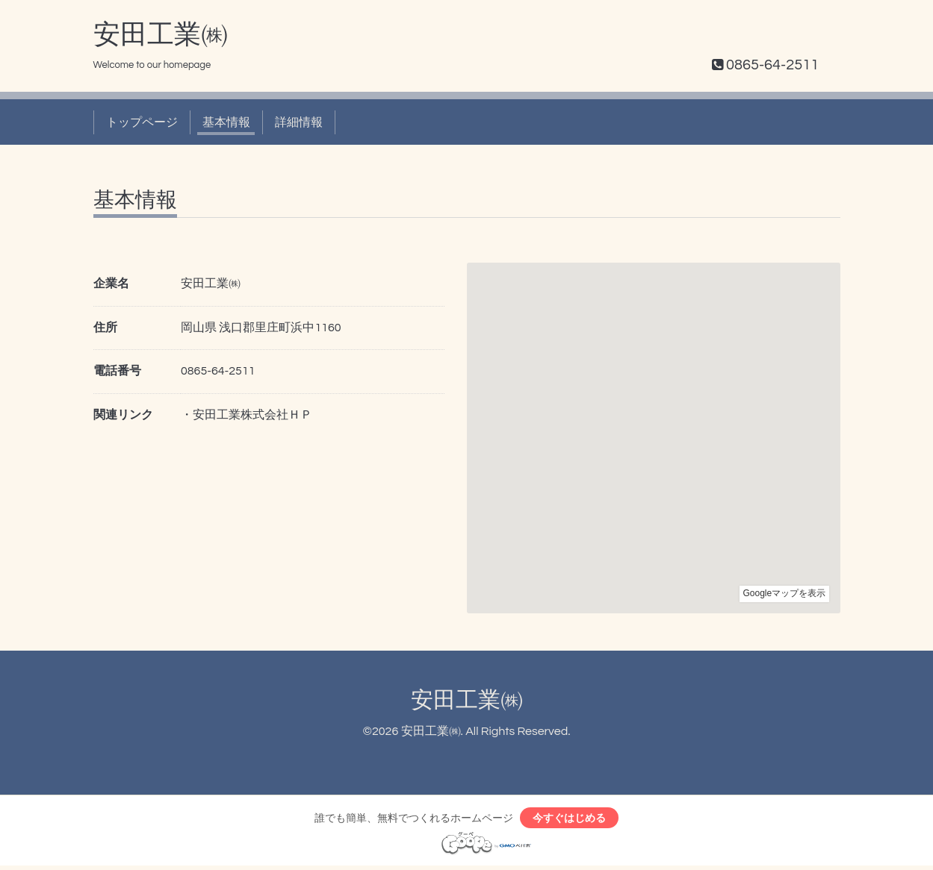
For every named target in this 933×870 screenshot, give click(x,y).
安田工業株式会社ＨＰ (252, 415)
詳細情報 (299, 122)
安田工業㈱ (160, 35)
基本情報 (226, 122)
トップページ (142, 122)
